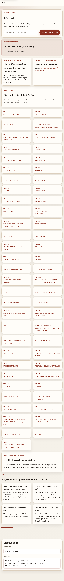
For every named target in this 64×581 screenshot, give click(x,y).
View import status (7, 527)
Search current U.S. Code (50, 32)
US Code (4, 3)
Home (61, 3)
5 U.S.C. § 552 (45, 68)
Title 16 (41, 70)
